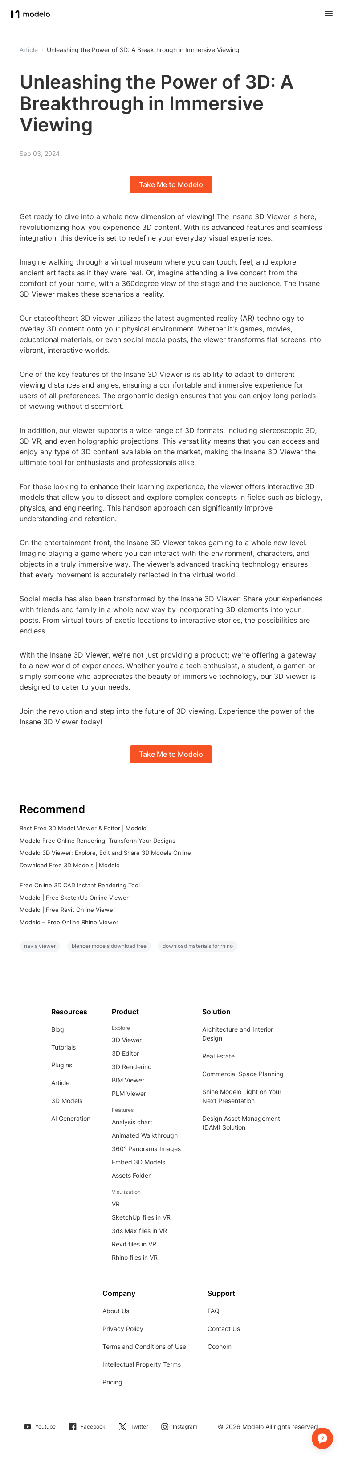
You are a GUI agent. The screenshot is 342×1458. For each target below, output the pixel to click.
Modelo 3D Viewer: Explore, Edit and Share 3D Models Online (105, 852)
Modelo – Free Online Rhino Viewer (69, 922)
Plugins (61, 1065)
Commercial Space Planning (243, 1074)
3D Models (66, 1100)
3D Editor (125, 1053)
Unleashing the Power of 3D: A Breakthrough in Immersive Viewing (143, 49)
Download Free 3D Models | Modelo (70, 865)
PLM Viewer (129, 1093)
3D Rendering (132, 1066)
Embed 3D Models (138, 1162)
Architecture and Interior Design (237, 1033)
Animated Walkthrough (145, 1135)
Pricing (112, 1382)
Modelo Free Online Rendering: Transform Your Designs (97, 840)
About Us (115, 1311)
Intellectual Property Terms (141, 1364)
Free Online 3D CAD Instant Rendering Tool (80, 885)
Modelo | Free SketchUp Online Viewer (74, 897)
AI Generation (70, 1118)
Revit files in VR (134, 1244)
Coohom (220, 1346)
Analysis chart (132, 1122)
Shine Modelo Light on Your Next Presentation (241, 1096)
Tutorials (63, 1047)
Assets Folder (131, 1175)
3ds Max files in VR (139, 1230)
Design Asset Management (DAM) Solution (241, 1123)
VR (116, 1204)
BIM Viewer (128, 1080)
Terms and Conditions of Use (144, 1346)
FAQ (214, 1311)
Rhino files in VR (135, 1257)
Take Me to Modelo (171, 184)
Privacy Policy (122, 1328)
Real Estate (218, 1056)
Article (60, 1082)
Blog (57, 1029)
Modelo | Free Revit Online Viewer (67, 909)
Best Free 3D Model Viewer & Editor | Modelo (83, 828)
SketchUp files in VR (141, 1217)
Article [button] (29, 49)
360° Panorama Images (146, 1148)
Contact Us (224, 1328)
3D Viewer (127, 1040)
